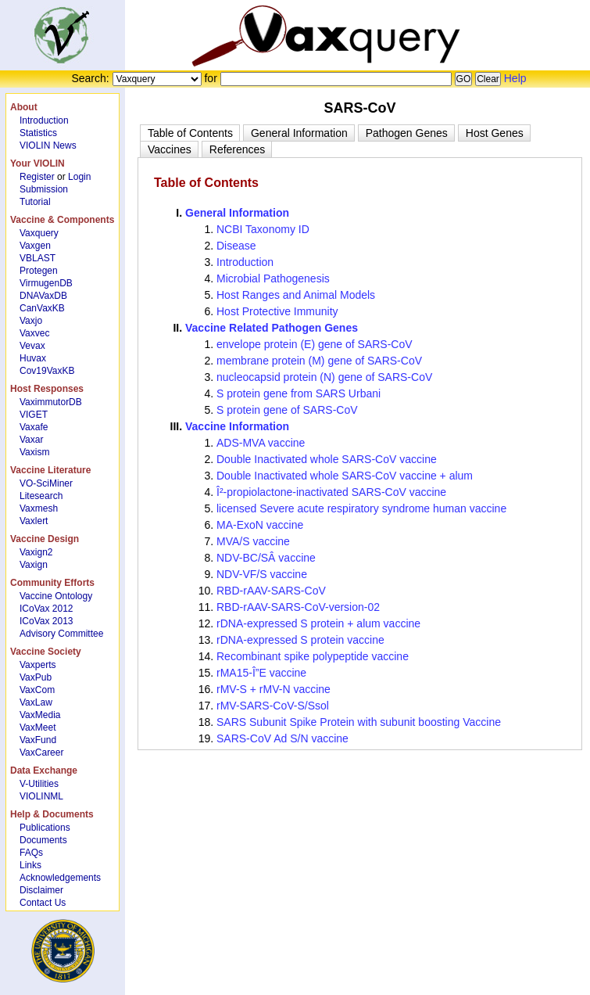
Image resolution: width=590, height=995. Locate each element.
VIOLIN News (48, 145)
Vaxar (31, 439)
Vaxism (34, 452)
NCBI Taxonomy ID (262, 229)
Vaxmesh (39, 508)
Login (79, 176)
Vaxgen (35, 245)
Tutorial (35, 201)
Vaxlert (34, 520)
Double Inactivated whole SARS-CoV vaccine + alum (344, 475)
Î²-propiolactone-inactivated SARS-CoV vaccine (331, 492)
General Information (237, 213)
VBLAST (37, 258)
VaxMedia (40, 714)
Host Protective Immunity (277, 311)
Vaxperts (37, 664)
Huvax (33, 358)
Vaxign (34, 564)
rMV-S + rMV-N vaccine (273, 689)
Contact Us (43, 902)
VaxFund (38, 740)
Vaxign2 (36, 552)
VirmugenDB (46, 283)
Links (30, 865)
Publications (45, 827)
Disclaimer (41, 890)
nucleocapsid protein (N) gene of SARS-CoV (324, 377)
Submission (44, 189)
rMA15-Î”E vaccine (261, 672)
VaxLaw (36, 702)
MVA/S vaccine (253, 541)
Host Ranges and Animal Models (295, 295)
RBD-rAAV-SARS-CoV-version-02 (298, 607)
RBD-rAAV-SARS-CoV (271, 590)
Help (515, 78)
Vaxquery (39, 233)
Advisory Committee (61, 633)
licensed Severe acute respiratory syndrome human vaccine (361, 508)
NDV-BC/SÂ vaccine (266, 557)
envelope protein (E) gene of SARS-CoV (314, 344)
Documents (43, 840)
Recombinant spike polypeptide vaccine (312, 656)
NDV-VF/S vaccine (261, 574)
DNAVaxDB (43, 295)
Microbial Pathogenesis (273, 278)
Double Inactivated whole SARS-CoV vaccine (326, 459)
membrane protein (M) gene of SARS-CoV (319, 360)
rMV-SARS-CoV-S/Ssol (272, 705)
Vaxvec (34, 333)
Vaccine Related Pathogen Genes (271, 327)
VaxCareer (41, 752)
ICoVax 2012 (46, 608)
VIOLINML (41, 796)
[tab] (190, 133)
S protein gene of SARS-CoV (287, 410)
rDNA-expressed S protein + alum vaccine (318, 623)
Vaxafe (34, 427)
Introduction (44, 120)
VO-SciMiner (46, 483)
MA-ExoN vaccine (259, 525)
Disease (236, 245)
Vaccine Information (237, 426)
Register (37, 176)
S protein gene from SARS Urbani (298, 393)
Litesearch (41, 495)
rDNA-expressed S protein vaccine (300, 640)
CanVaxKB (42, 308)
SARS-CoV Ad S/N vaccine (282, 738)
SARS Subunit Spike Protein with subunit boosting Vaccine (358, 722)
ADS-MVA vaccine (260, 442)
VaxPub (36, 677)
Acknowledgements (60, 877)
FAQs (31, 852)
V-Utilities (39, 783)
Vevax (32, 345)
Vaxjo (31, 320)
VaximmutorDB (51, 402)
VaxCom (37, 689)
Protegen (39, 270)
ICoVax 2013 (46, 621)
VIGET (34, 414)
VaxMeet (37, 727)
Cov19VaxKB (47, 370)
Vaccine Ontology (56, 596)
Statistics (38, 133)
